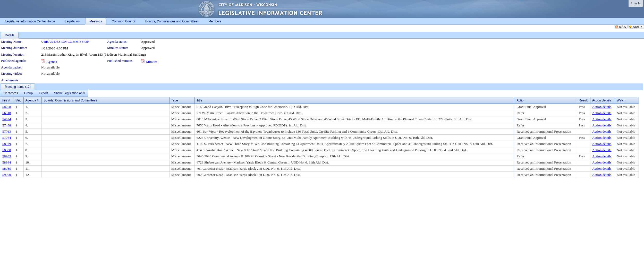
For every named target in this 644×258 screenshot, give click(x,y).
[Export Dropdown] (43, 93)
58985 (6, 168)
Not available (50, 67)
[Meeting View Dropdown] (69, 93)
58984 (6, 162)
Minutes (151, 62)
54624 (6, 119)
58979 (6, 144)
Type (174, 100)
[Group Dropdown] (28, 93)
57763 (6, 131)
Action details (601, 107)
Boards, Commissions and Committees (70, 100)
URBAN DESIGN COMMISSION (65, 42)
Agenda (51, 62)
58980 (6, 150)
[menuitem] (10, 93)
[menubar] (44, 93)
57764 (6, 138)
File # (6, 100)
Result (583, 100)
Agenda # (32, 100)
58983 (6, 156)
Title (199, 100)
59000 (6, 175)
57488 (6, 125)
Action (521, 100)
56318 (6, 113)
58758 (6, 107)
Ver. (18, 100)
